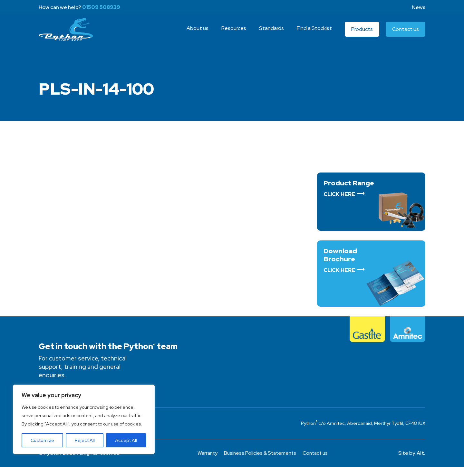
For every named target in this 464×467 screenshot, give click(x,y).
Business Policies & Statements (260, 453)
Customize (42, 440)
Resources (233, 32)
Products (362, 33)
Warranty (205, 453)
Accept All (126, 440)
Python (68, 33)
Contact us (405, 33)
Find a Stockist (314, 32)
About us (197, 32)
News (418, 7)
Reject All (85, 440)
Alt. (421, 453)
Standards (271, 32)
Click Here (339, 194)
